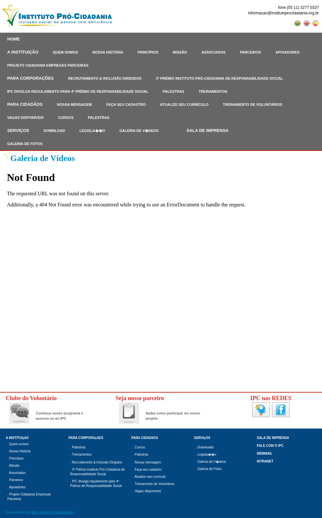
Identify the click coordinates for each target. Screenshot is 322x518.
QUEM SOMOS (65, 52)
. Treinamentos (81, 454)
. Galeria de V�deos (211, 461)
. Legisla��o (206, 454)
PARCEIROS (250, 52)
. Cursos (139, 447)
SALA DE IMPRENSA (207, 130)
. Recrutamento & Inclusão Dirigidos (96, 462)
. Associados (17, 473)
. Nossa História (19, 451)
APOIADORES (287, 52)
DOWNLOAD (54, 131)
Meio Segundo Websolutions (53, 512)
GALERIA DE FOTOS (24, 144)
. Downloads (205, 447)
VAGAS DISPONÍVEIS (25, 118)
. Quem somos (18, 444)
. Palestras (78, 447)
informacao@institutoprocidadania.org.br (283, 13)
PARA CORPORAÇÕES (30, 78)
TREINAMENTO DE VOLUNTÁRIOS (252, 104)
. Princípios (16, 458)
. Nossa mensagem (147, 462)
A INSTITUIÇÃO (23, 52)
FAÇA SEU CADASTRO (126, 104)
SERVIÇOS (18, 130)
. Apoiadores (17, 487)
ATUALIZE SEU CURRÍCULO (184, 104)
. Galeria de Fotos (209, 469)
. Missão (14, 465)
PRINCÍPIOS (148, 52)
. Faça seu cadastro (147, 469)
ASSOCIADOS (213, 52)
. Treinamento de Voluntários (154, 484)
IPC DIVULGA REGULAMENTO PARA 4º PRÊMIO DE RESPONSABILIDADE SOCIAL (77, 91)
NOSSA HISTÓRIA (108, 52)
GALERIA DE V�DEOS (139, 131)
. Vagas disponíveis (147, 491)
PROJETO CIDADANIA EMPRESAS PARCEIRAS (48, 65)
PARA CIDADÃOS (24, 104)
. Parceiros (15, 480)
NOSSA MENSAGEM (74, 104)
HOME (13, 39)
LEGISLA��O (92, 131)
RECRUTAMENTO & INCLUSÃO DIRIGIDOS (105, 78)
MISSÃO (180, 52)
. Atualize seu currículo (149, 476)
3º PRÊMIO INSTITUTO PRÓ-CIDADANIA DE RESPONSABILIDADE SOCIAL (219, 78)
